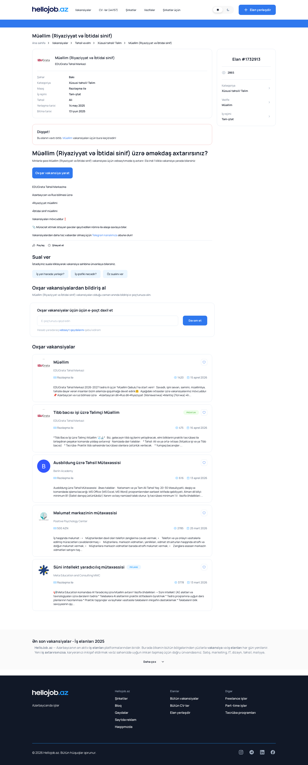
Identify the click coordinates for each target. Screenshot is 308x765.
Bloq (118, 705)
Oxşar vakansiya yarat (52, 173)
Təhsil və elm (83, 43)
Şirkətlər (131, 10)
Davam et (195, 320)
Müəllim (67, 138)
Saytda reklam (125, 719)
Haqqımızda (123, 727)
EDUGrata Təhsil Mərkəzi (70, 64)
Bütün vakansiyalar (184, 698)
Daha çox (154, 662)
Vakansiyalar (83, 10)
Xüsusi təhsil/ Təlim (110, 43)
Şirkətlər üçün (171, 10)
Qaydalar (121, 712)
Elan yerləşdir (257, 9)
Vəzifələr (149, 10)
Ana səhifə (38, 43)
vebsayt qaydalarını (71, 330)
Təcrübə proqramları (240, 712)
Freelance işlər (236, 698)
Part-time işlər (236, 705)
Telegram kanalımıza (104, 235)
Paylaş (38, 245)
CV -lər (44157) (108, 10)
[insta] (241, 752)
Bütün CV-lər (179, 705)
